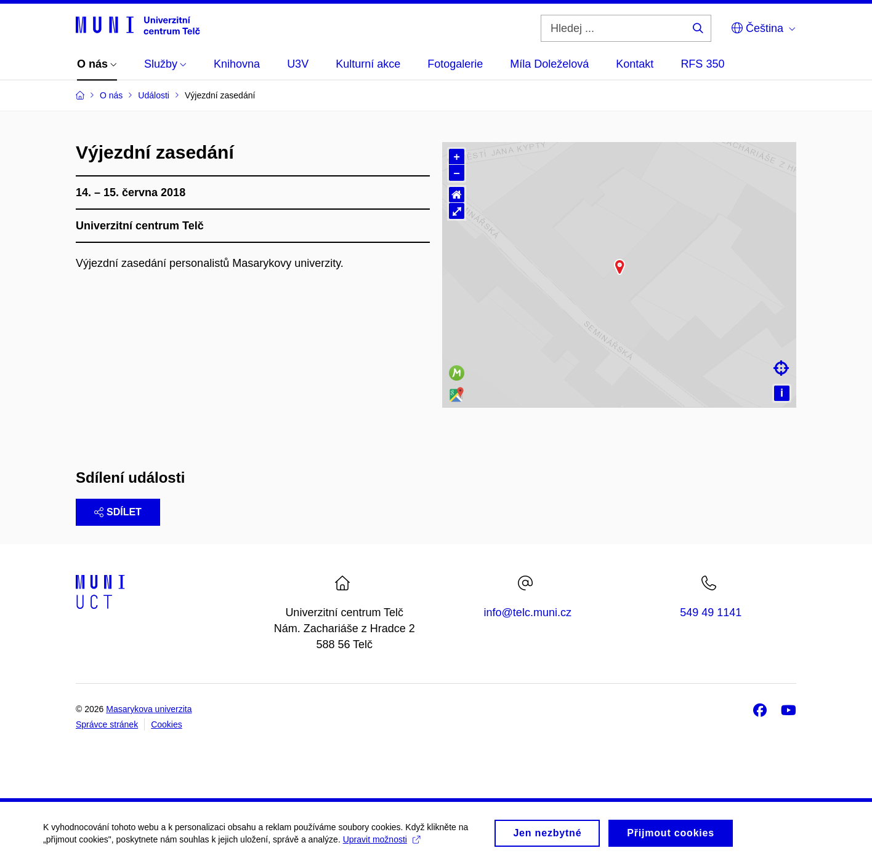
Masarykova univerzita (149, 709)
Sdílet (118, 512)
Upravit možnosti (381, 844)
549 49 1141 (710, 612)
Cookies (166, 724)
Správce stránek (107, 724)
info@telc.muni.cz (527, 612)
